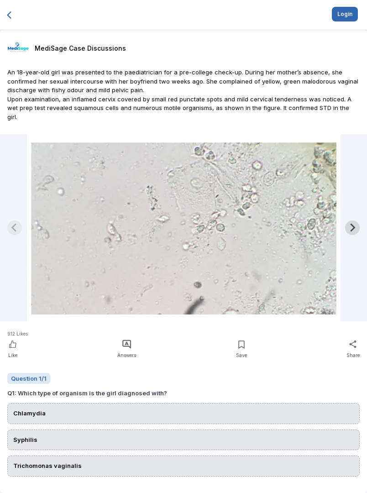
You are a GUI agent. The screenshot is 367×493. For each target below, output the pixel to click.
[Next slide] (352, 227)
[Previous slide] (14, 227)
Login (344, 13)
